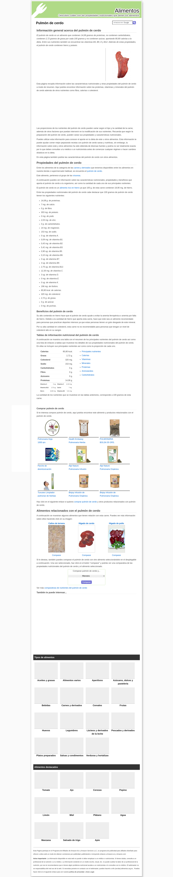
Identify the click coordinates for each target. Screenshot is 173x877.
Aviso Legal (90, 872)
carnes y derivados (82, 168)
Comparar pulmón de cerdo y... (86, 571)
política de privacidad (76, 872)
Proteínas (86, 367)
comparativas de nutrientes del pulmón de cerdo (65, 588)
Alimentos (127, 11)
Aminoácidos (87, 371)
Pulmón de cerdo (50, 23)
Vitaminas (86, 359)
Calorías (85, 355)
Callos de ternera (56, 523)
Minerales (86, 363)
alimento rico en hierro (70, 188)
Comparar (56, 555)
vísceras (76, 175)
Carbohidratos (88, 375)
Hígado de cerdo (86, 523)
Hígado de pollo (116, 523)
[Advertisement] (71, 64)
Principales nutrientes (91, 351)
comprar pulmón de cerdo (85, 502)
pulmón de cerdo (94, 171)
